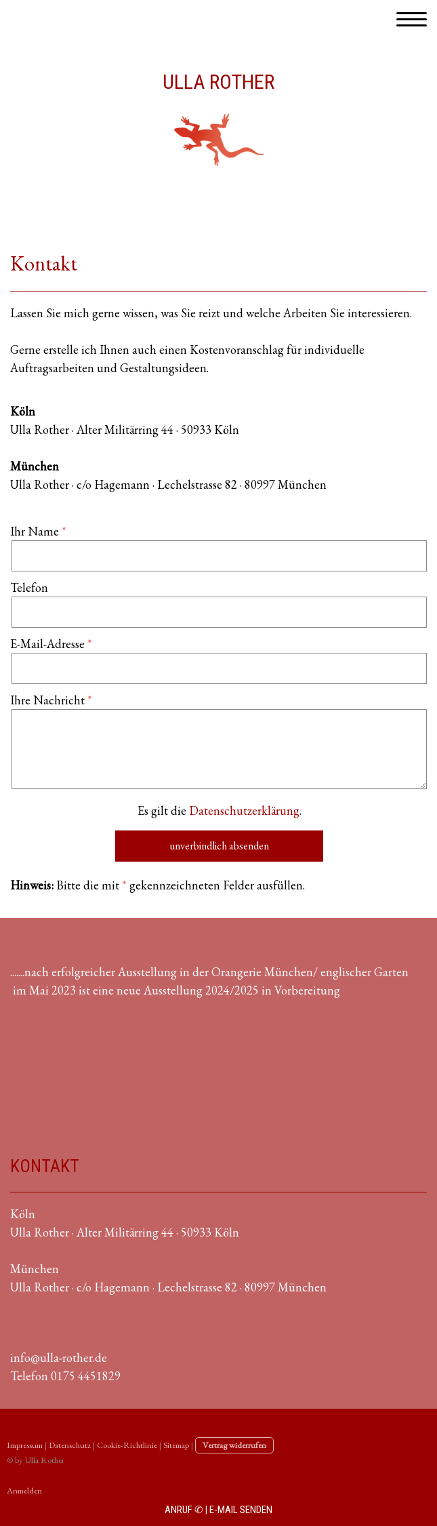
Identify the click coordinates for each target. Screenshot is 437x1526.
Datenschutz (70, 1445)
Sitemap (176, 1445)
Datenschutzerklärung (244, 810)
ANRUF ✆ (184, 1510)
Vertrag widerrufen (234, 1445)
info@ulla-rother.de (58, 1357)
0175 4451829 (86, 1376)
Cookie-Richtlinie (127, 1445)
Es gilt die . (219, 810)
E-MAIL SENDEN (240, 1510)
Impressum (25, 1445)
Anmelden (24, 1490)
